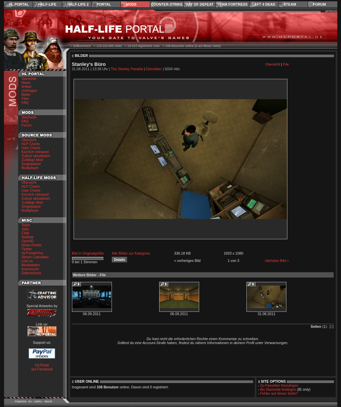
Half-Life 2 (78, 4)
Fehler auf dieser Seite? (279, 393)
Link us (27, 261)
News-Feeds (32, 245)
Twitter (27, 249)
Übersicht (29, 140)
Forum (319, 4)
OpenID (28, 241)
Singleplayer (31, 164)
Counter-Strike (166, 4)
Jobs (25, 229)
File (286, 64)
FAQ (25, 102)
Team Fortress (232, 4)
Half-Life (47, 4)
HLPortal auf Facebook (42, 367)
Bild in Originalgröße (88, 253)
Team (26, 225)
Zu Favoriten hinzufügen (279, 385)
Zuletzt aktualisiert (36, 156)
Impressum (30, 269)
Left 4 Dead (263, 4)
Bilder (26, 95)
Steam (290, 4)
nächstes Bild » (277, 261)
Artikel (27, 87)
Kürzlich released (35, 152)
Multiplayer (30, 168)
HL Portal (19, 4)
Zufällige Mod (32, 160)
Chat (25, 233)
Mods (131, 4)
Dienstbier (154, 69)
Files (25, 99)
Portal (104, 4)
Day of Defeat (199, 4)
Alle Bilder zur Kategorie (131, 253)
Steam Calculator (35, 257)
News (26, 83)
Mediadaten (31, 265)
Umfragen (29, 91)
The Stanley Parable (127, 69)
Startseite (29, 79)
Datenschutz (31, 273)
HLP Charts (31, 144)
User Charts (31, 148)
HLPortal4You (32, 253)
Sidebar (28, 237)
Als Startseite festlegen (278, 389)
